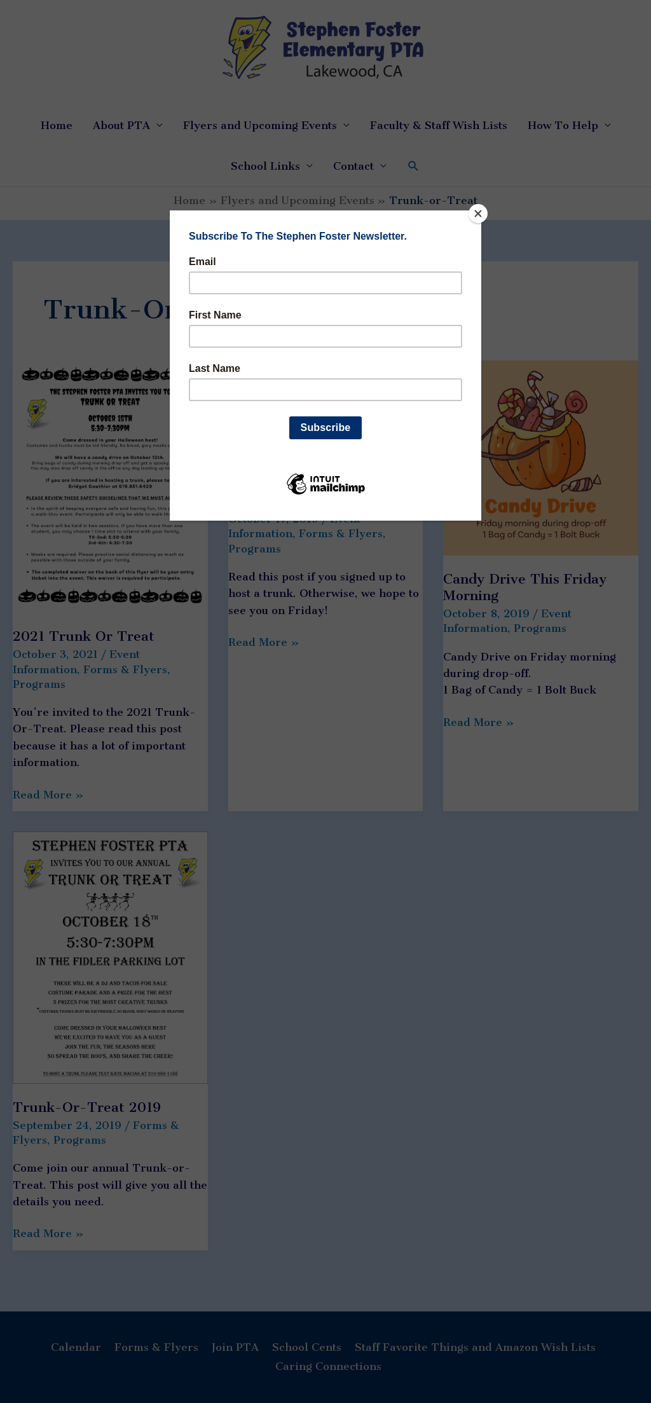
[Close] (478, 213)
